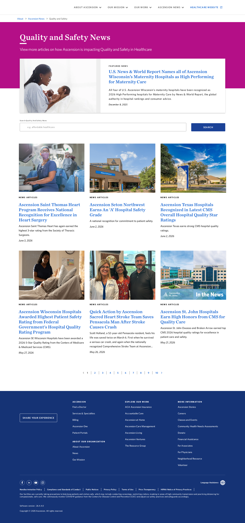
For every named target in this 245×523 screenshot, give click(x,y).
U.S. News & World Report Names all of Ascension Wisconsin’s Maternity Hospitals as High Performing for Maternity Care (161, 76)
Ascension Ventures (135, 439)
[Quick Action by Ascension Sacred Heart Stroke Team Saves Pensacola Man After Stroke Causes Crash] (123, 303)
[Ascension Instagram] (42, 484)
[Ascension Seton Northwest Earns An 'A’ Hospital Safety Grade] (123, 193)
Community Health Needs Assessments (198, 426)
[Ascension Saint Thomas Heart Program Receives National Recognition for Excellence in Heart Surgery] (52, 193)
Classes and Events (187, 419)
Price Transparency (147, 489)
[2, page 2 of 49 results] (95, 372)
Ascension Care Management (140, 426)
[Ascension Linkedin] (29, 484)
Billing (75, 419)
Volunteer (183, 465)
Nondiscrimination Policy (31, 489)
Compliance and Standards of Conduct (63, 489)
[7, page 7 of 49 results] (133, 372)
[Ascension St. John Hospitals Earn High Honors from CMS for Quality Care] (193, 303)
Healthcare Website (204, 7)
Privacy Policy (110, 489)
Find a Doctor (79, 406)
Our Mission (78, 459)
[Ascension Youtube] (35, 484)
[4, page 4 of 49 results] (110, 372)
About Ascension (81, 446)
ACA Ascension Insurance (138, 406)
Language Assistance (209, 482)
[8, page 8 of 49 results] (141, 372)
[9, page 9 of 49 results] (148, 372)
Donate (181, 432)
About (20, 18)
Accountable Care (134, 413)
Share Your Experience (38, 417)
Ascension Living (133, 432)
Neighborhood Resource (190, 458)
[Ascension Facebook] (23, 484)
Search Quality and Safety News (103, 125)
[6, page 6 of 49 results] (125, 372)
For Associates (185, 445)
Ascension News (36, 18)
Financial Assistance (188, 439)
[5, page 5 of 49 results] (118, 372)
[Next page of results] (161, 372)
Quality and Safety (58, 18)
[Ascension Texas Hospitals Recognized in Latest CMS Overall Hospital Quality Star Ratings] (193, 193)
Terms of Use (127, 489)
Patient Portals (80, 432)
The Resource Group (135, 445)
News (75, 453)
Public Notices (92, 489)
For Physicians (185, 452)
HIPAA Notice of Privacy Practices (176, 489)
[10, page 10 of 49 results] (156, 372)
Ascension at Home (135, 419)
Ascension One (80, 426)
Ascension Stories (187, 406)
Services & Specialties (83, 413)
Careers (182, 413)
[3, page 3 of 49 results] (103, 372)
